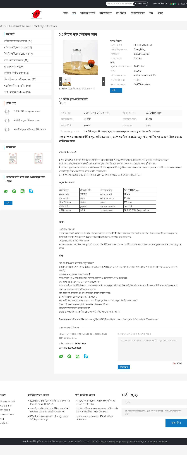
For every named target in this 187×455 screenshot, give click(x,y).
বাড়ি (65, 13)
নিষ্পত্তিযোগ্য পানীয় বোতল (17, 79)
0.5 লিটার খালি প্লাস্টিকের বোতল (143, 319)
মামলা (160, 13)
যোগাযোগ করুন (137, 13)
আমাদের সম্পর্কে (87, 13)
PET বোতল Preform (15, 92)
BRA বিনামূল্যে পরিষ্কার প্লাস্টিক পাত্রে (30, 129)
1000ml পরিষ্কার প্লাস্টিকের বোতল (79, 319)
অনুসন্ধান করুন (140, 4)
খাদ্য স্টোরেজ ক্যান (21, 26)
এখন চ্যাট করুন (160, 3)
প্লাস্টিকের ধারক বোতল (15, 41)
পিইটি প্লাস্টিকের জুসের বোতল (27, 111)
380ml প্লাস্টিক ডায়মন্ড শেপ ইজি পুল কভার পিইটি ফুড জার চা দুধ (49, 418)
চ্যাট (113, 90)
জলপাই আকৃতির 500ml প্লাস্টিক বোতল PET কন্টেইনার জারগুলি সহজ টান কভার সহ (50, 410)
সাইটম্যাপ (4, 423)
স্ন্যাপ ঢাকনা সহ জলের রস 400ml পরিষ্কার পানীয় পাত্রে (94, 418)
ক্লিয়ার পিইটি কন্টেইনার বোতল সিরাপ (111, 319)
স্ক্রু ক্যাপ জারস (11, 66)
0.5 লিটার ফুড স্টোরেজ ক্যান (26, 120)
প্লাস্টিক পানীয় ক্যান (14, 73)
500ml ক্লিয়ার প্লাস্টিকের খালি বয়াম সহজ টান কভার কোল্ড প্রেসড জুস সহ (50, 402)
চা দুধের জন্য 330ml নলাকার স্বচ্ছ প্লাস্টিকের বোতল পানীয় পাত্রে (95, 402)
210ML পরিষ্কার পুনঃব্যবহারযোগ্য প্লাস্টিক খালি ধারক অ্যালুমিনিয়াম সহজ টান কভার (97, 410)
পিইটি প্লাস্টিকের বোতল (16, 53)
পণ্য (74, 13)
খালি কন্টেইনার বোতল (15, 47)
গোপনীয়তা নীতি (29, 441)
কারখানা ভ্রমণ (105, 13)
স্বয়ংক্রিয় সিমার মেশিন (15, 85)
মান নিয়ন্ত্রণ (121, 13)
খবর (151, 13)
